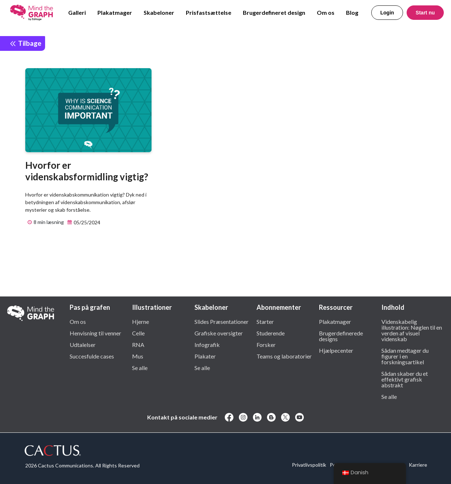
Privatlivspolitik (309, 465)
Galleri (77, 12)
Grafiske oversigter (218, 333)
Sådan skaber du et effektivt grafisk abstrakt (404, 379)
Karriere (418, 465)
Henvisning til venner (95, 333)
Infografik (207, 344)
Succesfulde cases (92, 356)
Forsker (266, 344)
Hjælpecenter (336, 350)
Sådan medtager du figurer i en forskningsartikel (405, 356)
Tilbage (25, 43)
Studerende (271, 333)
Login (387, 13)
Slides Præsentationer (221, 321)
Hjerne (140, 321)
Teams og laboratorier (284, 356)
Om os (325, 12)
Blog (352, 12)
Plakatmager (114, 12)
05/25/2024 (82, 222)
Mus (137, 356)
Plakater (205, 356)
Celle (138, 333)
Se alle (140, 367)
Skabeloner (159, 12)
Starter (265, 321)
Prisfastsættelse (208, 12)
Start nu (425, 13)
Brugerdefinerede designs (341, 336)
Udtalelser (83, 344)
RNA (138, 344)
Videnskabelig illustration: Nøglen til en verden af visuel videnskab (411, 330)
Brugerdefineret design (274, 12)
